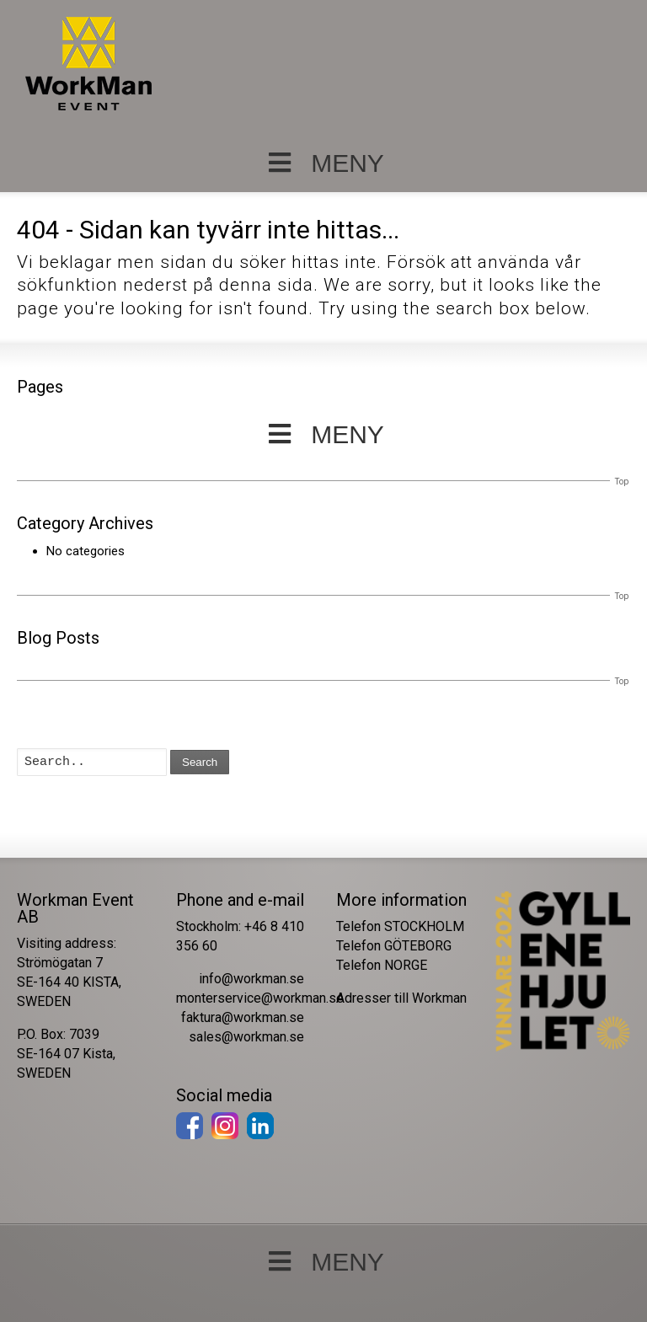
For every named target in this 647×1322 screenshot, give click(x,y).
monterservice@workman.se (260, 998)
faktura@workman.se (242, 1017)
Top (621, 481)
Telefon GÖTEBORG (394, 946)
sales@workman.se (246, 1037)
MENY (323, 163)
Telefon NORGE (381, 965)
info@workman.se (251, 979)
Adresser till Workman (401, 998)
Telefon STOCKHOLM (400, 926)
